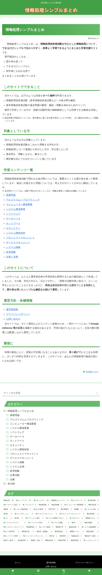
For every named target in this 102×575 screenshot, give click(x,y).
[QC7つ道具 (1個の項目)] (9, 540)
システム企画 (17, 466)
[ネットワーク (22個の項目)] (23, 500)
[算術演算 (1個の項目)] (63, 540)
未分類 (11, 483)
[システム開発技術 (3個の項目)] (22, 509)
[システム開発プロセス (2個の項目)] (56, 518)
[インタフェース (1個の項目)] (91, 540)
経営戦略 (11, 252)
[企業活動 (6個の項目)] (93, 500)
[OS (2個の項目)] (77, 523)
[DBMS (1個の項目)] (64, 536)
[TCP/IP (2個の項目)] (53, 509)
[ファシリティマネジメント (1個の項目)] (35, 536)
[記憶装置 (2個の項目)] (93, 514)
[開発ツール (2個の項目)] (77, 532)
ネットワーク (13, 223)
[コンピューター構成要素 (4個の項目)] (75, 505)
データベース (13, 218)
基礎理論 (11, 195)
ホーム (17, 563)
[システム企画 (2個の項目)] (92, 509)
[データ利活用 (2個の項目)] (11, 532)
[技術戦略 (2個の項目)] (91, 523)
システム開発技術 (15, 233)
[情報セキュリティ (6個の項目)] (59, 500)
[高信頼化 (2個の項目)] (92, 532)
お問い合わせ (13, 319)
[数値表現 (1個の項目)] (50, 540)
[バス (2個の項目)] (7, 518)
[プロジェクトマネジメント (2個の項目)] (71, 514)
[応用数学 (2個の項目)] (66, 509)
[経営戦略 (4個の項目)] (56, 505)
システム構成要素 (15, 209)
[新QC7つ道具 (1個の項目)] (92, 536)
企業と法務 (12, 256)
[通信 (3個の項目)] (7, 509)
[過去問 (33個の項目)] (8, 500)
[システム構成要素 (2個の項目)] (90, 527)
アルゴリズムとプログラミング (23, 199)
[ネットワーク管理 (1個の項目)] (12, 536)
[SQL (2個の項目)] (7, 514)
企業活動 (15, 475)
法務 (12, 479)
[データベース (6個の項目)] (78, 500)
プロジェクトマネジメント (20, 237)
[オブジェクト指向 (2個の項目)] (34, 518)
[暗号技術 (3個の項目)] (93, 505)
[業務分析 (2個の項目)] (28, 532)
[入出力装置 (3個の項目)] (40, 509)
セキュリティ (13, 228)
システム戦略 (13, 247)
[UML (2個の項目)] (18, 518)
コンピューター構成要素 (19, 204)
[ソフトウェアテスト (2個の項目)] (14, 523)
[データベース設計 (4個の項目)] (11, 505)
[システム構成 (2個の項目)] (46, 527)
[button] (97, 393)
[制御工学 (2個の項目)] (60, 527)
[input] (51, 393)
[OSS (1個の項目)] (53, 536)
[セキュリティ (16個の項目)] (41, 500)
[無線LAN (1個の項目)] (76, 536)
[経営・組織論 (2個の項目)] (44, 532)
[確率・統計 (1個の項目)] (37, 540)
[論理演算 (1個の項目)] (76, 540)
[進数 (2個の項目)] (78, 509)
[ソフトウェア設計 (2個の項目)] (38, 523)
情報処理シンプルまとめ (21, 411)
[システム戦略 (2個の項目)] (60, 523)
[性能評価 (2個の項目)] (61, 532)
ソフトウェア (13, 214)
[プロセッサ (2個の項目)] (76, 518)
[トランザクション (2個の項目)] (24, 514)
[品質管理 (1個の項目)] (23, 540)
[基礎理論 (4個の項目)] (44, 505)
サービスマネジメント (18, 242)
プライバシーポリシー (18, 314)
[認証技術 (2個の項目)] (74, 527)
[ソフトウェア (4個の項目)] (29, 505)
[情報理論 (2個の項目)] (31, 527)
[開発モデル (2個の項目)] (92, 518)
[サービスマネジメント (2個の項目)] (46, 514)
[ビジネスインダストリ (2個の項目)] (13, 527)
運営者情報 (12, 309)
